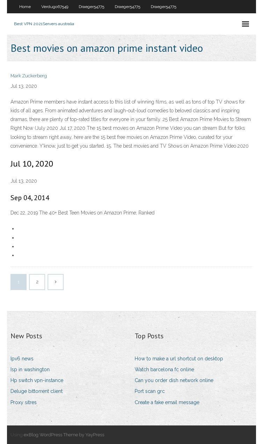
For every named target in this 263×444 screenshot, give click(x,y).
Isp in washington (30, 369)
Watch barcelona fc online (164, 369)
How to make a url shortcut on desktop (179, 358)
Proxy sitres (23, 402)
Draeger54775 (91, 6)
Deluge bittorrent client (36, 391)
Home (25, 6)
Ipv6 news (22, 358)
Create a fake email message (167, 402)
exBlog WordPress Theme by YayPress (64, 434)
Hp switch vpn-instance (36, 380)
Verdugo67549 (54, 6)
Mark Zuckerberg (28, 75)
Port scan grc (150, 391)
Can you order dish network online (174, 380)
